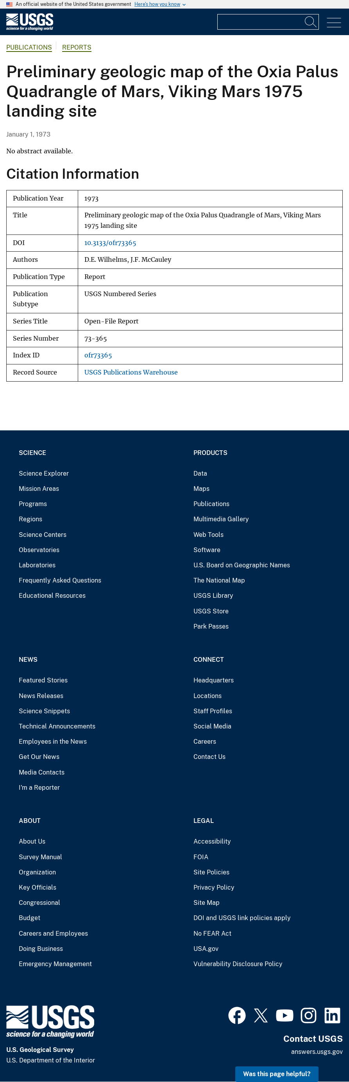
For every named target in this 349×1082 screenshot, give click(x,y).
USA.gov (205, 948)
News (28, 659)
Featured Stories (43, 680)
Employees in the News (53, 741)
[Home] (29, 28)
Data (200, 473)
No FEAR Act (212, 933)
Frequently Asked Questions (60, 580)
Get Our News (39, 756)
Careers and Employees (53, 933)
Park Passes (211, 626)
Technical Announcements (57, 726)
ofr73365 (98, 355)
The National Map (219, 580)
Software (206, 550)
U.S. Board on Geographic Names (241, 565)
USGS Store (211, 611)
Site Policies (211, 872)
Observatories (39, 550)
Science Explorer (44, 473)
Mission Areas (39, 488)
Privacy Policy (213, 887)
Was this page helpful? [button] (277, 1074)
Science (32, 453)
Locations (207, 696)
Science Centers (42, 534)
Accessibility (212, 841)
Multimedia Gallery (221, 519)
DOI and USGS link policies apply (242, 918)
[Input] (268, 22)
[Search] (311, 22)
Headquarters (213, 680)
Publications (29, 47)
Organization (37, 872)
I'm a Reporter (39, 787)
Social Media (212, 726)
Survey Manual (40, 857)
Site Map (206, 902)
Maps (201, 488)
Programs (33, 504)
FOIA (200, 857)
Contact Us (209, 756)
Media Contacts (41, 772)
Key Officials (37, 887)
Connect (208, 659)
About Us (32, 841)
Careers (204, 741)
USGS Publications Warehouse (131, 372)
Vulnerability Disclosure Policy (238, 964)
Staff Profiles (212, 711)
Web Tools (208, 534)
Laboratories (37, 565)
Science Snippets (44, 711)
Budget (29, 918)
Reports (76, 47)
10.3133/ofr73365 (110, 243)
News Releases (41, 696)
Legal (203, 820)
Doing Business (41, 948)
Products (210, 453)
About (30, 820)
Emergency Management (55, 964)
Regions (30, 519)
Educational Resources (52, 595)
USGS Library (213, 595)
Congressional (39, 902)
